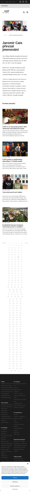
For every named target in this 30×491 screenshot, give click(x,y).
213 (10, 352)
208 (21, 347)
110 (20, 292)
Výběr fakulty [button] (15, 5)
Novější (4, 243)
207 (17, 347)
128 (20, 301)
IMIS (10, 1)
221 (9, 356)
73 (8, 275)
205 (9, 347)
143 (17, 310)
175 (17, 329)
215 (17, 352)
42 (21, 259)
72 (21, 273)
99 (11, 287)
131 (17, 303)
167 (17, 324)
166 (13, 324)
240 (20, 366)
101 (18, 287)
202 (13, 345)
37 (21, 257)
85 (15, 280)
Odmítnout (15, 482)
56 (18, 266)
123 (16, 298)
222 (13, 356)
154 (13, 317)
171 (17, 326)
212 (20, 349)
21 (18, 250)
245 (11, 370)
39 (11, 259)
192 (20, 338)
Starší (26, 243)
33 (8, 257)
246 (15, 370)
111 (8, 294)
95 (15, 285)
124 (20, 298)
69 (12, 273)
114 (18, 294)
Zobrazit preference (15, 486)
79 (12, 278)
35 (15, 257)
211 (17, 349)
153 (10, 317)
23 (8, 252)
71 (18, 273)
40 (15, 259)
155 (17, 317)
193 (9, 340)
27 (21, 252)
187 (17, 336)
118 (15, 296)
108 (13, 292)
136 (20, 305)
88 (8, 282)
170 (13, 326)
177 (10, 331)
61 (18, 268)
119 (18, 296)
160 (20, 319)
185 (10, 336)
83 (8, 280)
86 (18, 280)
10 (16, 245)
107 (10, 292)
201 (9, 345)
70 (15, 273)
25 (15, 252)
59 (11, 268)
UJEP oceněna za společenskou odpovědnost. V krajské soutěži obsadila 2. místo (12, 161)
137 (9, 308)
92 (21, 282)
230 (13, 361)
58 (8, 268)
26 (18, 252)
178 (13, 331)
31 (18, 254)
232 (20, 361)
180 (20, 331)
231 (17, 361)
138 (13, 308)
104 (13, 289)
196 (20, 340)
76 (18, 275)
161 (9, 322)
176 (20, 329)
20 (15, 250)
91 (18, 282)
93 (8, 285)
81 (18, 278)
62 (21, 268)
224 (20, 356)
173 (10, 329)
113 (15, 294)
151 (17, 315)
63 (8, 271)
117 (11, 296)
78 (8, 278)
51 (18, 264)
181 (9, 333)
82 (21, 278)
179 (17, 331)
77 (21, 275)
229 (10, 361)
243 (17, 368)
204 (20, 345)
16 (18, 247)
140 (20, 308)
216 (20, 352)
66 (18, 271)
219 (17, 354)
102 (22, 287)
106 (20, 289)
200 (20, 343)
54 (12, 266)
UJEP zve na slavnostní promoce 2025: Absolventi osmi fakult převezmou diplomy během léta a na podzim (14, 128)
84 (12, 280)
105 (17, 289)
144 (20, 310)
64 (11, 271)
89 (11, 282)
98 (8, 287)
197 (9, 343)
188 (20, 336)
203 (17, 345)
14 (12, 247)
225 (9, 359)
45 (15, 261)
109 (17, 292)
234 (13, 363)
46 (18, 261)
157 (9, 319)
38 (8, 259)
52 (21, 264)
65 (15, 271)
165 (9, 324)
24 (12, 252)
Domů (5, 35)
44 (11, 261)
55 (15, 266)
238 (13, 366)
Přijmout (15, 477)
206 (13, 347)
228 (20, 359)
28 (8, 254)
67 (21, 271)
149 (10, 315)
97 (21, 285)
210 (13, 349)
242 (13, 368)
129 (10, 303)
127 (17, 301)
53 (8, 266)
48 (8, 264)
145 (9, 312)
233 (9, 363)
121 (9, 298)
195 (17, 340)
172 (20, 326)
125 (10, 301)
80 (15, 278)
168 (20, 324)
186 (13, 336)
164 (20, 322)
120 (22, 296)
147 (17, 312)
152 (20, 315)
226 (13, 359)
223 (17, 356)
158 (13, 319)
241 (9, 368)
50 (15, 264)
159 (17, 319)
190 (13, 338)
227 (17, 359)
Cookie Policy (15, 489)
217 (9, 354)
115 (21, 294)
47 (21, 261)
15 (15, 247)
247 (19, 370)
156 (20, 317)
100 (15, 287)
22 (21, 250)
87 (21, 280)
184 (20, 333)
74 (12, 275)
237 (9, 366)
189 (10, 338)
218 (13, 354)
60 (15, 268)
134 (13, 305)
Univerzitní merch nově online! (12, 192)
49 (12, 264)
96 (18, 285)
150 (13, 315)
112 (11, 294)
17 (21, 247)
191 (17, 338)
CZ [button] (3, 1)
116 (8, 296)
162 (13, 322)
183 (16, 333)
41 (18, 259)
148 (20, 312)
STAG (13, 1)
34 (12, 257)
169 (10, 326)
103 (9, 289)
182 (13, 333)
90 (15, 282)
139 (17, 308)
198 (13, 343)
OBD (7, 1)
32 (21, 254)
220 (20, 354)
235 (17, 363)
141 (9, 310)
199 (17, 343)
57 (21, 266)
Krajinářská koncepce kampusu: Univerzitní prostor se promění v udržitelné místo (12, 226)
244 (20, 368)
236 (20, 363)
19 (11, 250)
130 (13, 303)
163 (17, 322)
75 (15, 275)
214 (13, 352)
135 (17, 305)
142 (13, 310)
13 (9, 247)
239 (17, 366)
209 (10, 349)
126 (13, 301)
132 (20, 303)
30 (15, 254)
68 (8, 273)
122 (13, 298)
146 (13, 312)
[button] (28, 463)
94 (11, 285)
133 (10, 305)
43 (8, 261)
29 (12, 254)
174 (13, 329)
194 (13, 340)
